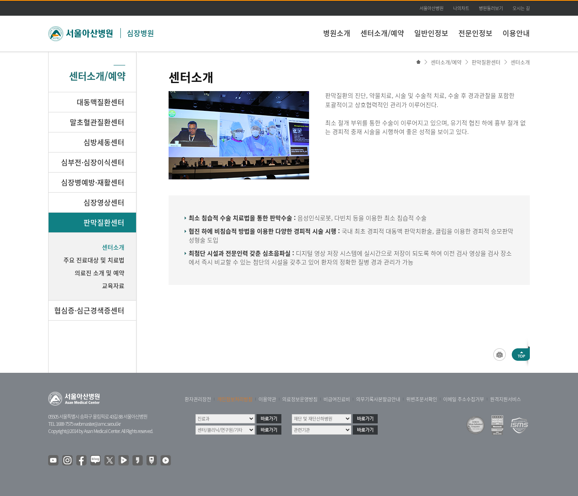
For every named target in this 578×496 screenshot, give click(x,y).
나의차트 (461, 8)
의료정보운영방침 (299, 399)
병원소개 (336, 33)
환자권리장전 (198, 399)
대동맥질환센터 (100, 102)
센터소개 (520, 62)
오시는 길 (521, 8)
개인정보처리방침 (234, 399)
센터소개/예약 (382, 33)
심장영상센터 (103, 202)
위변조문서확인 (421, 399)
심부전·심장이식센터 (92, 162)
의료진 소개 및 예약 (99, 272)
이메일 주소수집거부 (463, 399)
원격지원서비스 (505, 399)
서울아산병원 (431, 8)
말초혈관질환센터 (97, 122)
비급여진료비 (337, 399)
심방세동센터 (103, 142)
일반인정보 (431, 33)
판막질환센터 (486, 62)
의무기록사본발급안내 (378, 399)
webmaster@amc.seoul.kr (97, 423)
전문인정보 (475, 33)
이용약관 (267, 399)
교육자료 (113, 285)
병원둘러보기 (491, 8)
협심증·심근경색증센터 (89, 310)
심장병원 (140, 33)
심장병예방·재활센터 (92, 182)
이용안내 (516, 33)
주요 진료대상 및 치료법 (93, 260)
